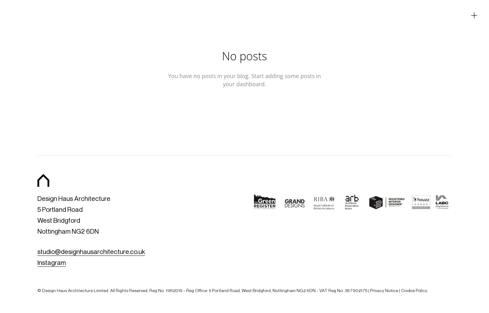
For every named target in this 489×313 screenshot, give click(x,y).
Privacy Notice (384, 290)
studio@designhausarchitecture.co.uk (91, 252)
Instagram (51, 262)
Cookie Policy (414, 290)
